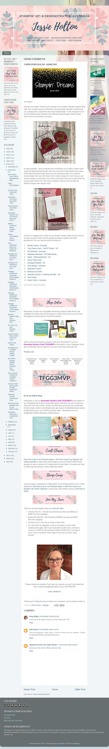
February (11, 448)
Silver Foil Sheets (54, 358)
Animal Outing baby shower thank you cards (13, 337)
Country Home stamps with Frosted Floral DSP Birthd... (13, 387)
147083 (66, 362)
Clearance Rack (9, 715)
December (12, 167)
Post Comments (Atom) (41, 694)
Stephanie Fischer (34, 269)
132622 (43, 360)
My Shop (7, 718)
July (10, 433)
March (10, 445)
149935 (32, 362)
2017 (8, 455)
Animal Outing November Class (13, 208)
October (11, 422)
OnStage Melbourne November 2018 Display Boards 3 (13, 286)
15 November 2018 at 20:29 (49, 616)
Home (6, 53)
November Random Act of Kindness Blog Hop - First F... (13, 216)
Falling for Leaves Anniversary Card (13, 397)
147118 (77, 362)
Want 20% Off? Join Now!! (13, 721)
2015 (8, 462)
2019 (8, 161)
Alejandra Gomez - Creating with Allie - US (43, 274)
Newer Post (29, 689)
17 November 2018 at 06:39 (67, 645)
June (10, 436)
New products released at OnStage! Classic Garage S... (13, 377)
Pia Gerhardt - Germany (36, 251)
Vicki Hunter (32, 277)
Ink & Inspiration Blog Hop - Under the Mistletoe (12, 247)
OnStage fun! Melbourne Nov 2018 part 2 (12, 256)
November (12, 170)
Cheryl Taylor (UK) (34, 260)
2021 (8, 155)
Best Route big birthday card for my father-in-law (13, 406)
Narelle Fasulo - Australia (37, 245)
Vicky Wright (34, 616)
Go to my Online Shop (33, 396)
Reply (31, 623)
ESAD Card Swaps (12, 344)
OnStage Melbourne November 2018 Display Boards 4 (13, 275)
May (10, 439)
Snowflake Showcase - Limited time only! (13, 415)
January (11, 451)
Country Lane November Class (12, 192)
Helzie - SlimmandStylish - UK (39, 257)
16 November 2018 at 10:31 (49, 629)
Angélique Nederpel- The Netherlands (41, 254)
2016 (8, 458)
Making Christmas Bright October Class (12, 227)
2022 (8, 152)
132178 (54, 360)
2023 (8, 148)
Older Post (80, 689)
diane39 (61, 743)
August (11, 430)
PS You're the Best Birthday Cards (12, 328)
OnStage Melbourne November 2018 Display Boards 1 (13, 307)
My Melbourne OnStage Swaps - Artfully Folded (13, 351)
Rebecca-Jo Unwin (34, 272)
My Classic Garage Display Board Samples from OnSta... (12, 364)
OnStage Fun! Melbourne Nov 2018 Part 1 (13, 265)
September (12, 425)
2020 (8, 158)
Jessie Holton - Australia (36, 280)
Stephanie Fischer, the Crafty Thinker (43, 645)
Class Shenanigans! (13, 185)
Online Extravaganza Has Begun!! (13, 237)
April (10, 442)
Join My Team (58, 508)
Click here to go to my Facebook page (38, 459)
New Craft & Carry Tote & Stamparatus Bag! (13, 177)
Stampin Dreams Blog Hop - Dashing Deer (13, 318)
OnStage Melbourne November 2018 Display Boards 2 (13, 296)
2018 (8, 164)
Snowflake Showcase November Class (12, 200)
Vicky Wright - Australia (36, 266)
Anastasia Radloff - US (36, 263)
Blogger (76, 743)
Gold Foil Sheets (43, 358)
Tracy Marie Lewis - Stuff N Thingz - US (42, 248)
